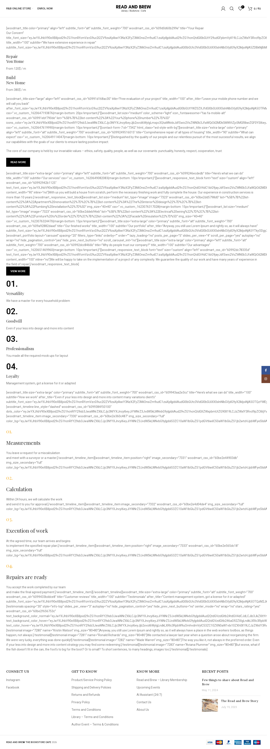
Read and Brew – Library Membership (162, 680)
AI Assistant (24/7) (149, 694)
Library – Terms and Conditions (92, 717)
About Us (143, 709)
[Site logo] (133, 8)
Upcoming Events (148, 687)
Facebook (12, 687)
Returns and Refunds (86, 694)
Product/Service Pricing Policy (92, 680)
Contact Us (144, 702)
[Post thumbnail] (210, 705)
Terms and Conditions (86, 709)
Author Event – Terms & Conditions (95, 724)
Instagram (13, 680)
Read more (18, 162)
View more (17, 271)
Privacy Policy (81, 702)
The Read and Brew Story (239, 701)
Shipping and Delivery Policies (91, 687)
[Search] (232, 8)
